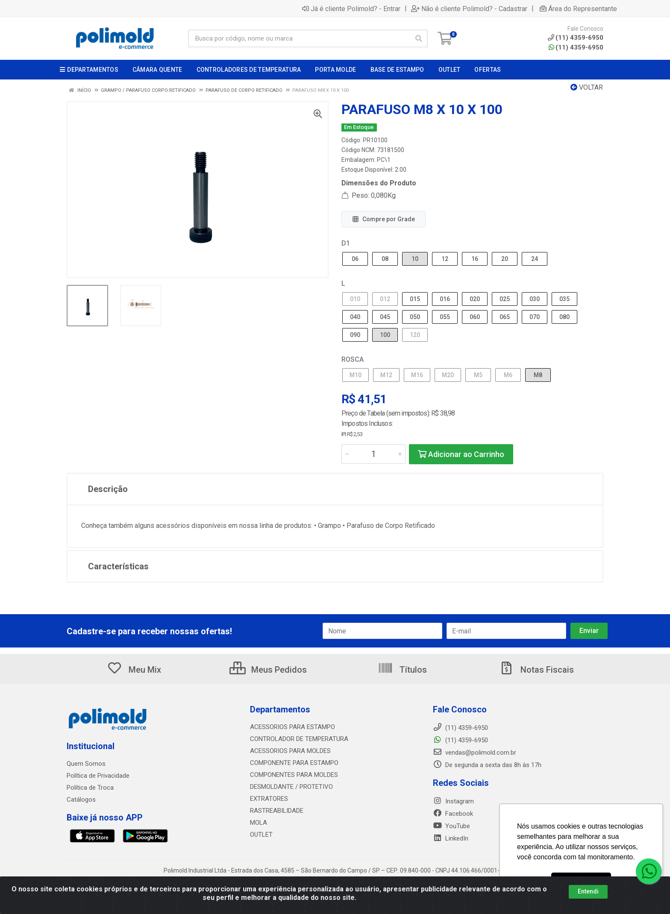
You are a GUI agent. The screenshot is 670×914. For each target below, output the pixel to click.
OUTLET (261, 834)
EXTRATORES (269, 799)
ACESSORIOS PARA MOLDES (290, 751)
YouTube (451, 826)
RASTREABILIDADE (276, 810)
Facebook (453, 813)
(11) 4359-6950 (576, 47)
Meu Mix (134, 670)
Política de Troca (90, 787)
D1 (345, 243)
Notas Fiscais (536, 670)
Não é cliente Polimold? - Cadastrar (469, 8)
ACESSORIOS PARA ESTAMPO (292, 727)
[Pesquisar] (419, 38)
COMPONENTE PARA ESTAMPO (294, 763)
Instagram (453, 801)
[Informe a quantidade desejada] (373, 454)
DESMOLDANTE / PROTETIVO (291, 787)
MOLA (258, 822)
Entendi (588, 891)
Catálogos (81, 799)
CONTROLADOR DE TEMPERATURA (299, 739)
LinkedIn (450, 838)
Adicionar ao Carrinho (461, 454)
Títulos (402, 670)
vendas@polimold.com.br (474, 752)
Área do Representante (578, 8)
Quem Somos (86, 764)
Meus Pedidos (268, 670)
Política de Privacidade (98, 775)
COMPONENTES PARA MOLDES (294, 775)
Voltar (586, 87)
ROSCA (352, 359)
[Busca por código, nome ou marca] (299, 38)
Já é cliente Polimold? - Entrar (351, 8)
